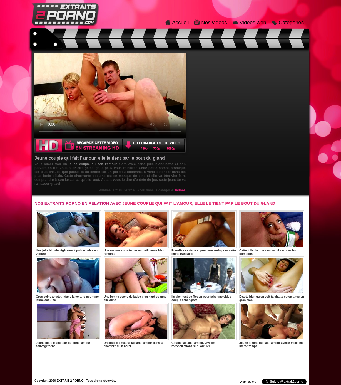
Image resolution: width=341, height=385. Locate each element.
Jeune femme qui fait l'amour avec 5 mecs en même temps (271, 325)
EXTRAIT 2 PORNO (70, 380)
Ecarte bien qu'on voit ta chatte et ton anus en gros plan (271, 279)
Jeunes (180, 190)
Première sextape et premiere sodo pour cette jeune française (204, 232)
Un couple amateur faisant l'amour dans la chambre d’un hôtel (136, 325)
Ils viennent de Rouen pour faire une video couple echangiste (204, 279)
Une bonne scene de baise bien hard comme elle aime (136, 279)
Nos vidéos (214, 22)
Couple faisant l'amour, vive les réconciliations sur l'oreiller (204, 325)
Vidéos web (253, 22)
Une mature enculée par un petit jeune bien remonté (136, 232)
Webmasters (248, 381)
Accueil (180, 22)
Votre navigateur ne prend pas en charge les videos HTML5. (110, 95)
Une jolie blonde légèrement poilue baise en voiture (68, 232)
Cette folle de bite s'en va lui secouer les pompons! (271, 232)
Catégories (291, 22)
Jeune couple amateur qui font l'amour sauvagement (68, 325)
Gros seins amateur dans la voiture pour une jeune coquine (68, 279)
